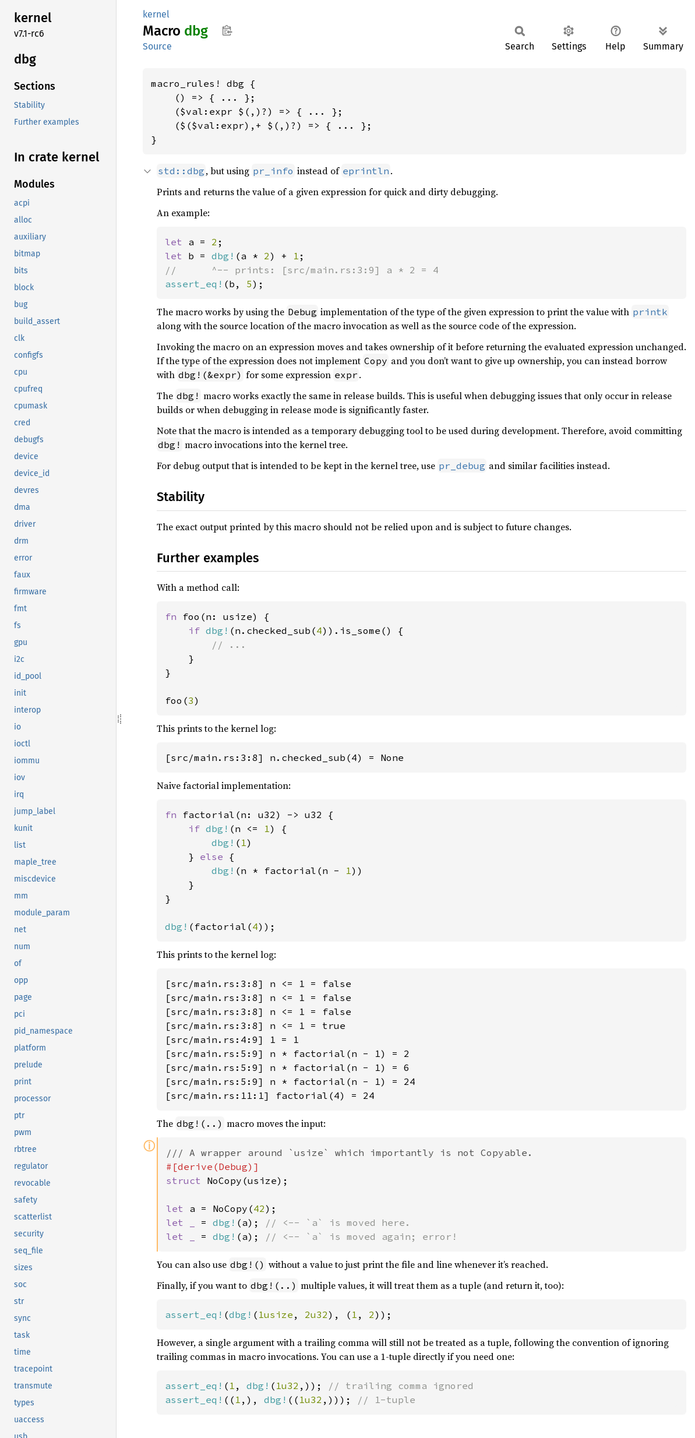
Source (157, 46)
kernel (156, 14)
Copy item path (227, 30)
